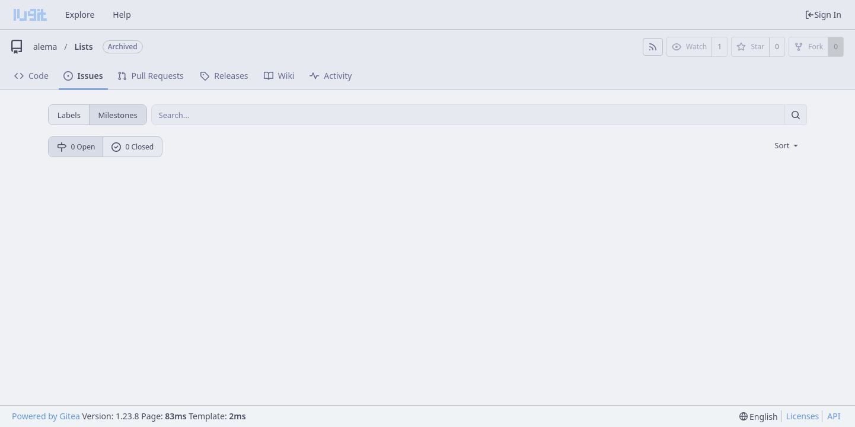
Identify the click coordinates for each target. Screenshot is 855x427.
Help (122, 14)
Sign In (823, 14)
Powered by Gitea (46, 416)
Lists (84, 46)
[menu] (787, 145)
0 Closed (132, 147)
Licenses (802, 416)
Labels (69, 115)
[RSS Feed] (653, 47)
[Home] (30, 15)
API (833, 416)
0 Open (76, 147)
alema (45, 46)
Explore (79, 14)
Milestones (118, 115)
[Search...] (795, 114)
